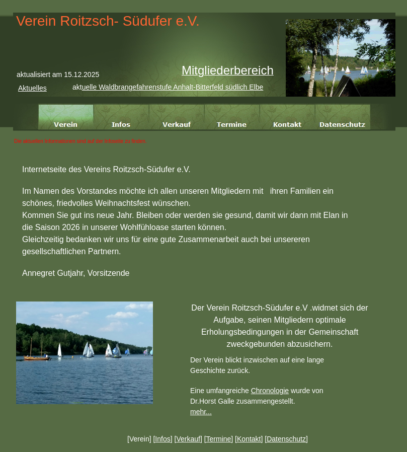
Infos (162, 439)
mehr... (201, 412)
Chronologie (270, 391)
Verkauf (188, 439)
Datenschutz (286, 439)
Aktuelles (32, 88)
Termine (218, 439)
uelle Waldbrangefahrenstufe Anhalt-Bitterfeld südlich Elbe (173, 87)
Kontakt (249, 439)
